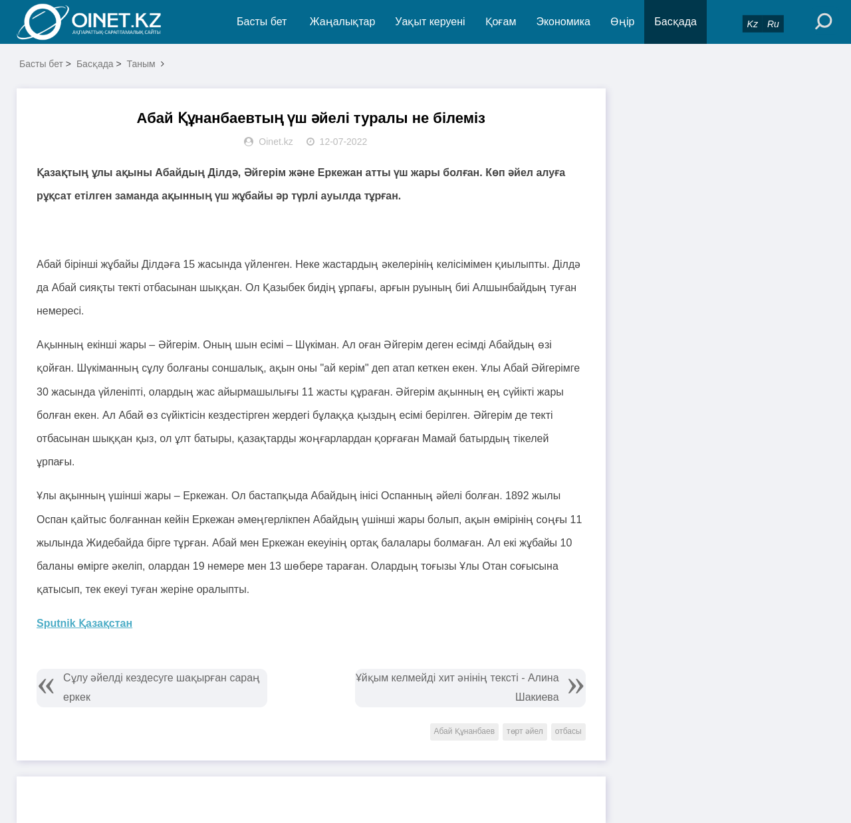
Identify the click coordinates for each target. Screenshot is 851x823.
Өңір (622, 21)
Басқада (675, 21)
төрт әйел (525, 731)
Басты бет (262, 21)
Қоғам (501, 21)
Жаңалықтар (343, 21)
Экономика (563, 21)
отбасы (568, 731)
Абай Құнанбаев (464, 731)
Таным (141, 64)
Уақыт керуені (430, 21)
